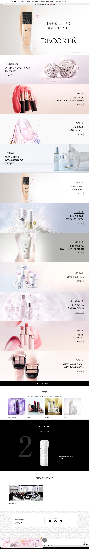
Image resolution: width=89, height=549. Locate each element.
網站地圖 (52, 545)
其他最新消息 (44, 383)
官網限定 (32, 1)
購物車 (60, 1)
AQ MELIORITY (53, 417)
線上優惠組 (28, 1)
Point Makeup (35, 417)
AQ (72, 417)
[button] (1, 4)
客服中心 (51, 1)
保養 (41, 431)
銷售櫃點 (47, 1)
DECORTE (15, 1)
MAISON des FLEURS (20, 523)
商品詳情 (9, 75)
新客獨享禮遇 (37, 1)
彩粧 (48, 431)
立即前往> (53, 4)
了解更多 (79, 134)
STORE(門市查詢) (13, 503)
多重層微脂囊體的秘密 (19, 519)
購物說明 (45, 545)
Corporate (60, 545)
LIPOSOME (16, 417)
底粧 (44, 431)
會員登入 (56, 1)
